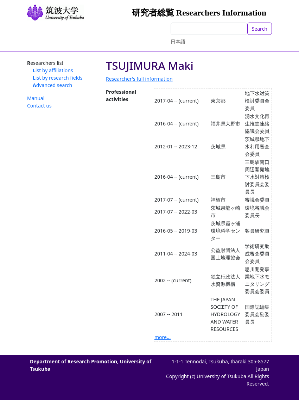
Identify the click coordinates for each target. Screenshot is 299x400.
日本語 (178, 41)
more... (162, 337)
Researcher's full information (139, 78)
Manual (35, 98)
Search (259, 28)
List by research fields (58, 77)
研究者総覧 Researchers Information (199, 12)
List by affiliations (53, 70)
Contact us (39, 105)
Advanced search (52, 85)
